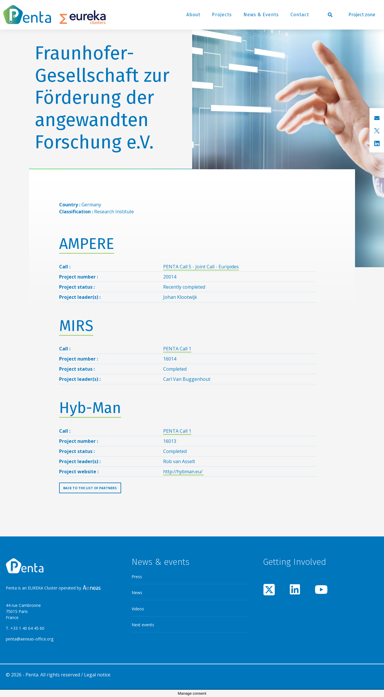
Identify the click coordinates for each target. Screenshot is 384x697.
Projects (222, 14)
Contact (299, 14)
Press (137, 576)
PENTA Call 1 (177, 348)
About (193, 14)
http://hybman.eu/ (183, 471)
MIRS (76, 326)
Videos (138, 609)
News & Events (261, 14)
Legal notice (97, 674)
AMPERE (86, 244)
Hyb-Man (90, 408)
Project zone (361, 14)
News (137, 592)
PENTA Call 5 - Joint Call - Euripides (201, 266)
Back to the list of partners (90, 488)
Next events (143, 624)
